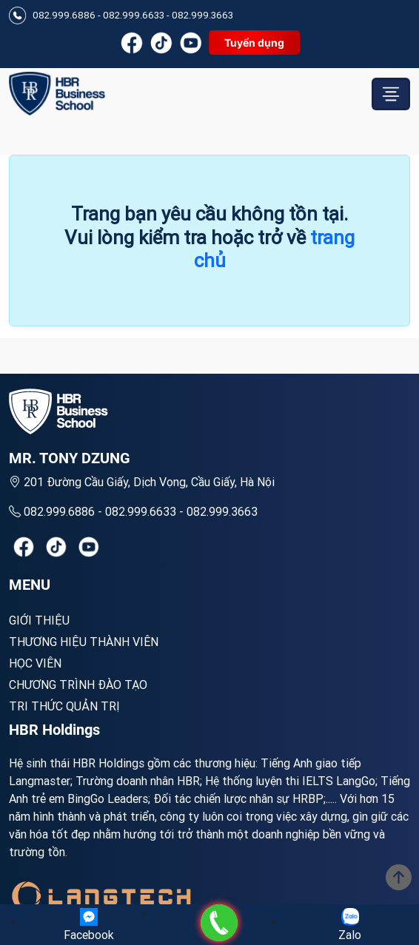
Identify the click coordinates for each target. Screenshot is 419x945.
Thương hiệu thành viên (83, 641)
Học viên (35, 663)
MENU (29, 584)
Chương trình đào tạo (78, 684)
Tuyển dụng (254, 42)
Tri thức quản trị (64, 706)
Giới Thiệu (39, 620)
